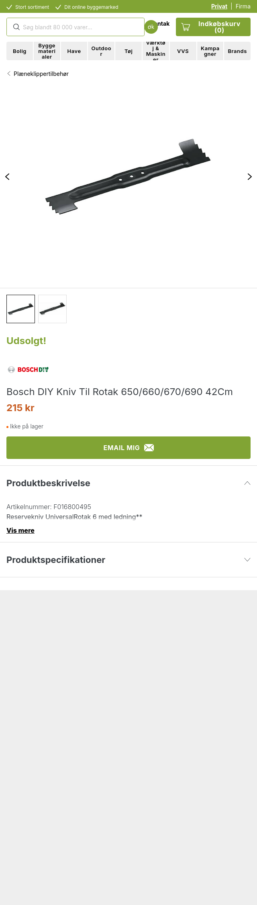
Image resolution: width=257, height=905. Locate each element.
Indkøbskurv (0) (211, 27)
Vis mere (20, 530)
